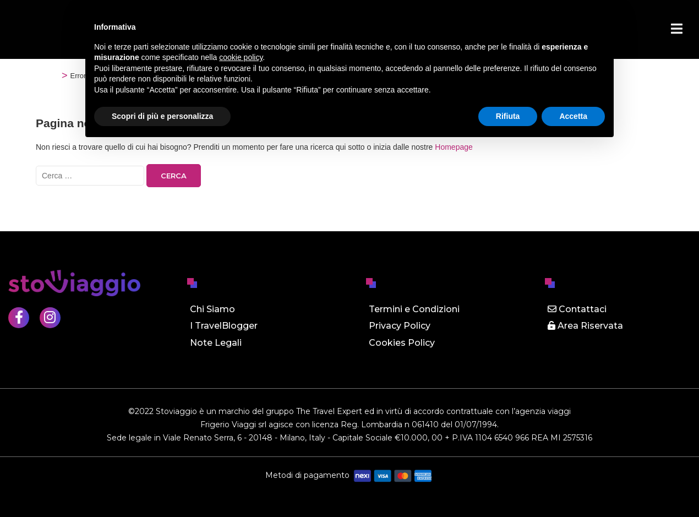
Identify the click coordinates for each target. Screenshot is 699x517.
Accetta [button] (573, 116)
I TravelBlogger (224, 325)
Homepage (454, 147)
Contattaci (577, 309)
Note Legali (216, 343)
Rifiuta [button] (508, 116)
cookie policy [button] (241, 57)
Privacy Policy (399, 325)
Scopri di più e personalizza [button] (162, 116)
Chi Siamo (212, 309)
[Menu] (676, 28)
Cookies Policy (402, 343)
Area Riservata (585, 325)
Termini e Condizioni (414, 309)
